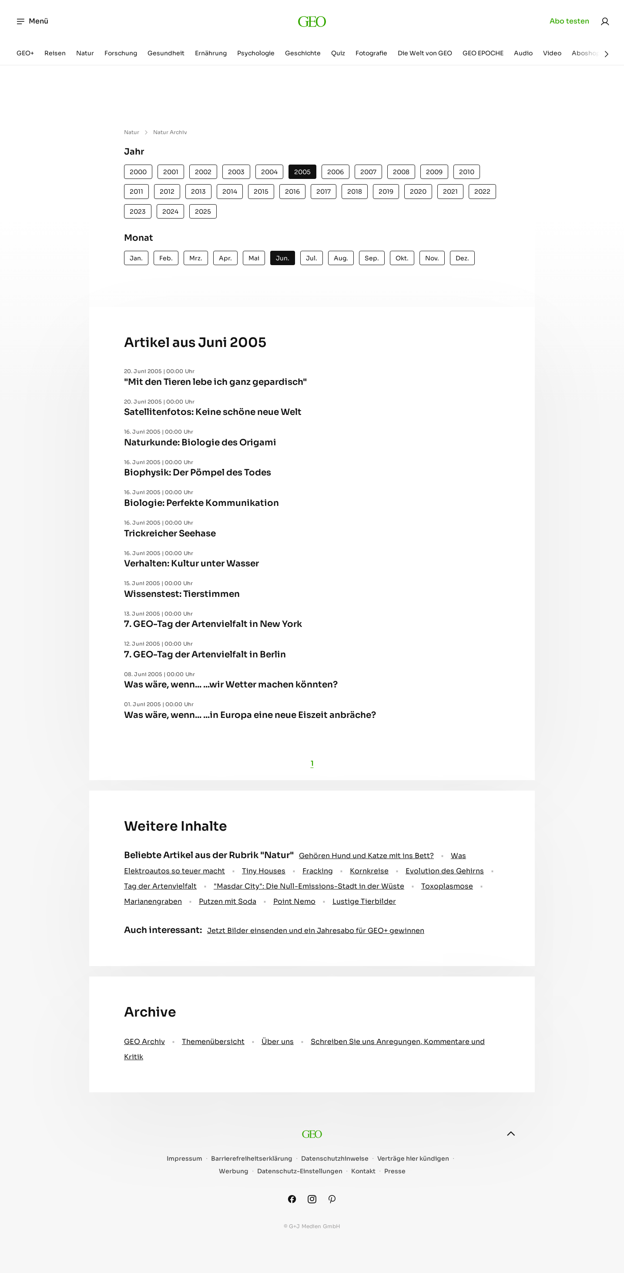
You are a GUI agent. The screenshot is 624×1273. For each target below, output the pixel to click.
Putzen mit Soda (227, 901)
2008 (401, 172)
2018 (354, 191)
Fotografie (371, 53)
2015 (261, 191)
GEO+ (25, 53)
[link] (605, 21)
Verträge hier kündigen (413, 1158)
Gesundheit (166, 53)
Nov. (432, 258)
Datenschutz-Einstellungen (299, 1171)
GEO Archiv (144, 1041)
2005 (302, 172)
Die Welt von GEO (425, 53)
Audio (523, 53)
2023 (138, 212)
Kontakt (363, 1171)
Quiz (338, 53)
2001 (170, 172)
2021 (450, 191)
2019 (386, 191)
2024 (170, 212)
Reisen (55, 53)
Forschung (120, 53)
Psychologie (256, 53)
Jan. (136, 258)
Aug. (341, 258)
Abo (569, 21)
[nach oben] (510, 1133)
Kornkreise (369, 871)
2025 (203, 212)
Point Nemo (294, 901)
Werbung (233, 1171)
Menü (32, 21)
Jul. (311, 258)
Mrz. (195, 258)
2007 (368, 172)
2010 (466, 172)
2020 (418, 191)
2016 (292, 191)
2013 (198, 191)
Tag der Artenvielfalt (160, 886)
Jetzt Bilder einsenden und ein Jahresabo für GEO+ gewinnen (315, 930)
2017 (323, 191)
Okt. (402, 258)
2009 (434, 172)
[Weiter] (607, 54)
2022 (482, 191)
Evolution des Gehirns (445, 871)
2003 (236, 172)
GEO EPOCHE (483, 53)
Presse (395, 1171)
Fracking (317, 871)
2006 (335, 172)
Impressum (184, 1158)
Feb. (166, 258)
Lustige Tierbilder (364, 901)
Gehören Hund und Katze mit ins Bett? (366, 855)
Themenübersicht (213, 1041)
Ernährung (211, 53)
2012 (167, 191)
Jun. (282, 258)
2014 (229, 191)
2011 (136, 191)
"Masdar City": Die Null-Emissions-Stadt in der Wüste (309, 886)
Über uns (278, 1041)
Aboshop (586, 53)
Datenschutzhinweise (335, 1158)
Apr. (225, 258)
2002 (203, 172)
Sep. (372, 258)
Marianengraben (153, 901)
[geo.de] (312, 21)
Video (552, 53)
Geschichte (303, 53)
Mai (253, 258)
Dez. (462, 258)
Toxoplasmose (447, 886)
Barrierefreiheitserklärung (251, 1158)
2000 (138, 172)
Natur (85, 53)
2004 (269, 172)
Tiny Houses (263, 871)
